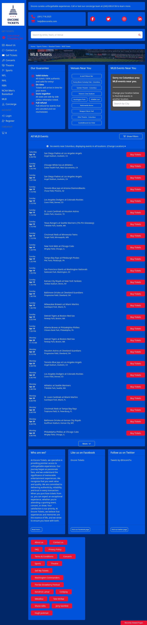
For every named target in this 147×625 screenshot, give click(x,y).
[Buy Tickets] (135, 154)
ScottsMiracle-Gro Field (88, 123)
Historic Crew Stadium (89, 94)
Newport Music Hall (89, 111)
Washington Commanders (51, 580)
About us (43, 545)
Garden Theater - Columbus (88, 88)
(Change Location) (118, 146)
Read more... (40, 533)
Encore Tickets (80, 460)
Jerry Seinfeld (66, 609)
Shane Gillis (44, 609)
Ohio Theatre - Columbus (88, 117)
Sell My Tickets (45, 573)
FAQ (41, 552)
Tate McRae (62, 601)
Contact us (62, 545)
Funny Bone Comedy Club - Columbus (89, 82)
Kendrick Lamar (46, 594)
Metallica (43, 601)
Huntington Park (82, 99)
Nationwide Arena (88, 105)
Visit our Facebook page (83, 533)
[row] (88, 154)
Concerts (71, 559)
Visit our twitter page (120, 533)
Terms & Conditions (48, 559)
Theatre (58, 566)
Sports (42, 566)
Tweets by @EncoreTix (122, 460)
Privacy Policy (59, 552)
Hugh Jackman (45, 616)
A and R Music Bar (88, 76)
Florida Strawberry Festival (51, 587)
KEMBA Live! (97, 99)
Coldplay (67, 594)
